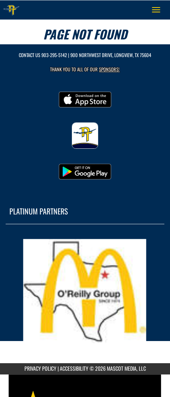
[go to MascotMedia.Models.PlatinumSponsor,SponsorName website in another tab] (85, 291)
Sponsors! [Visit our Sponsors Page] (109, 69)
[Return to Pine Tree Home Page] (11, 9)
